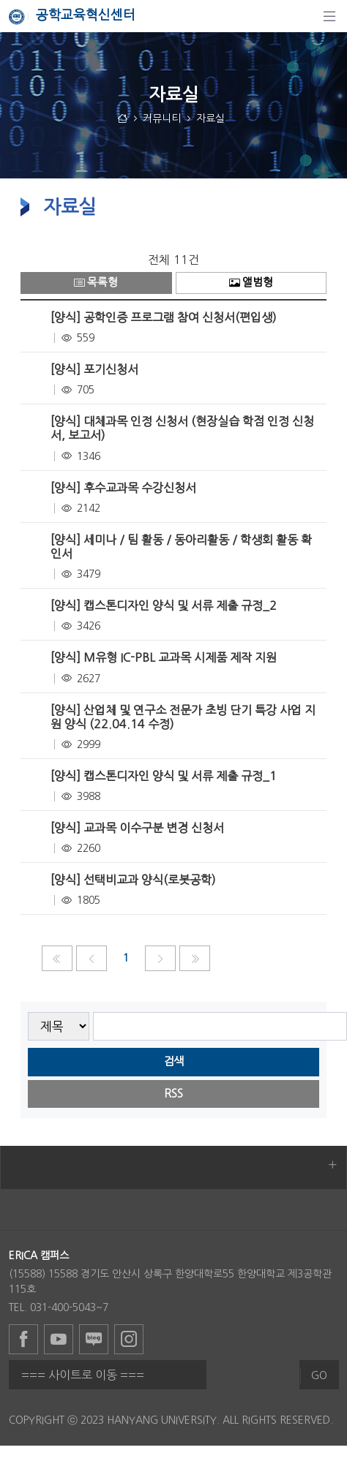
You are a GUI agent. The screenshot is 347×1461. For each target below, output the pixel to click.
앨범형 (251, 282)
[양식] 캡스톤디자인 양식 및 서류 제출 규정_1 (164, 776)
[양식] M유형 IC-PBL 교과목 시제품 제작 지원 (164, 657)
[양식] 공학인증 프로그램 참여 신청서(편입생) (164, 317)
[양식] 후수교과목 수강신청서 (123, 488)
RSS (173, 1093)
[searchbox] (220, 1026)
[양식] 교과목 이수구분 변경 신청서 (137, 828)
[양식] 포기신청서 (94, 369)
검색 (173, 1061)
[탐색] (329, 16)
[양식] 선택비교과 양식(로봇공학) (133, 880)
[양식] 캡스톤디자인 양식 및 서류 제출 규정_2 (164, 605)
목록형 (96, 282)
